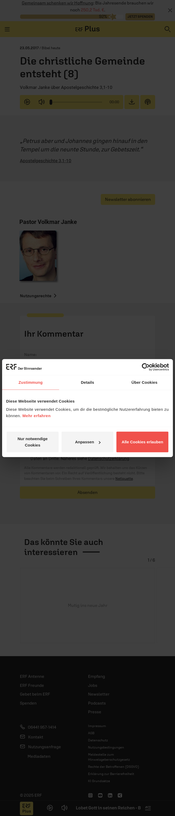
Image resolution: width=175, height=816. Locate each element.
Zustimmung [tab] (31, 382)
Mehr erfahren (37, 415)
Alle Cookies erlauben (142, 442)
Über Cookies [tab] (145, 382)
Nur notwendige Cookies (32, 441)
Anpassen (87, 442)
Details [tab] (87, 382)
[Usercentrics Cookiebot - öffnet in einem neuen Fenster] (145, 367)
